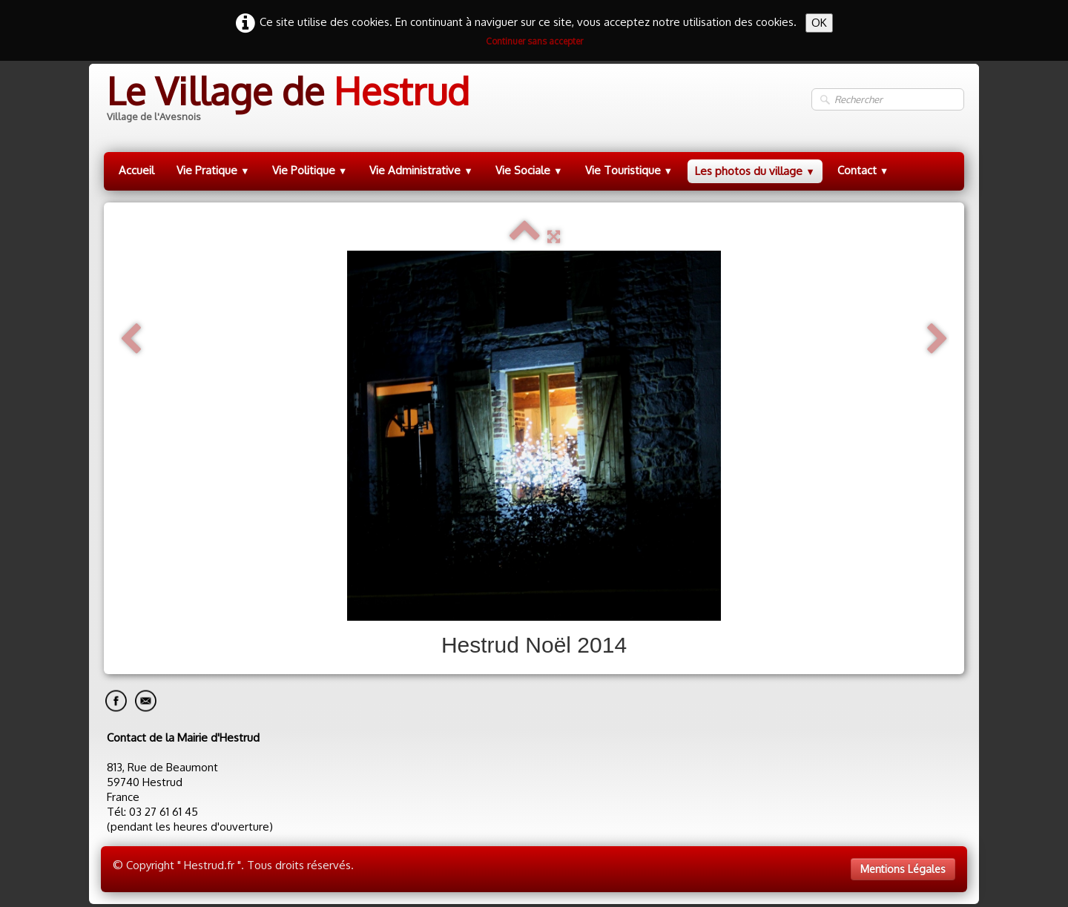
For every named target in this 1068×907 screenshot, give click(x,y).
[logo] (286, 100)
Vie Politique (310, 170)
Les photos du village (755, 171)
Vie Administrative (421, 170)
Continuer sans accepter (534, 41)
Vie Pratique (213, 170)
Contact (863, 170)
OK (819, 23)
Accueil (136, 170)
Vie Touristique (629, 170)
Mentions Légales (903, 869)
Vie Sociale (529, 170)
